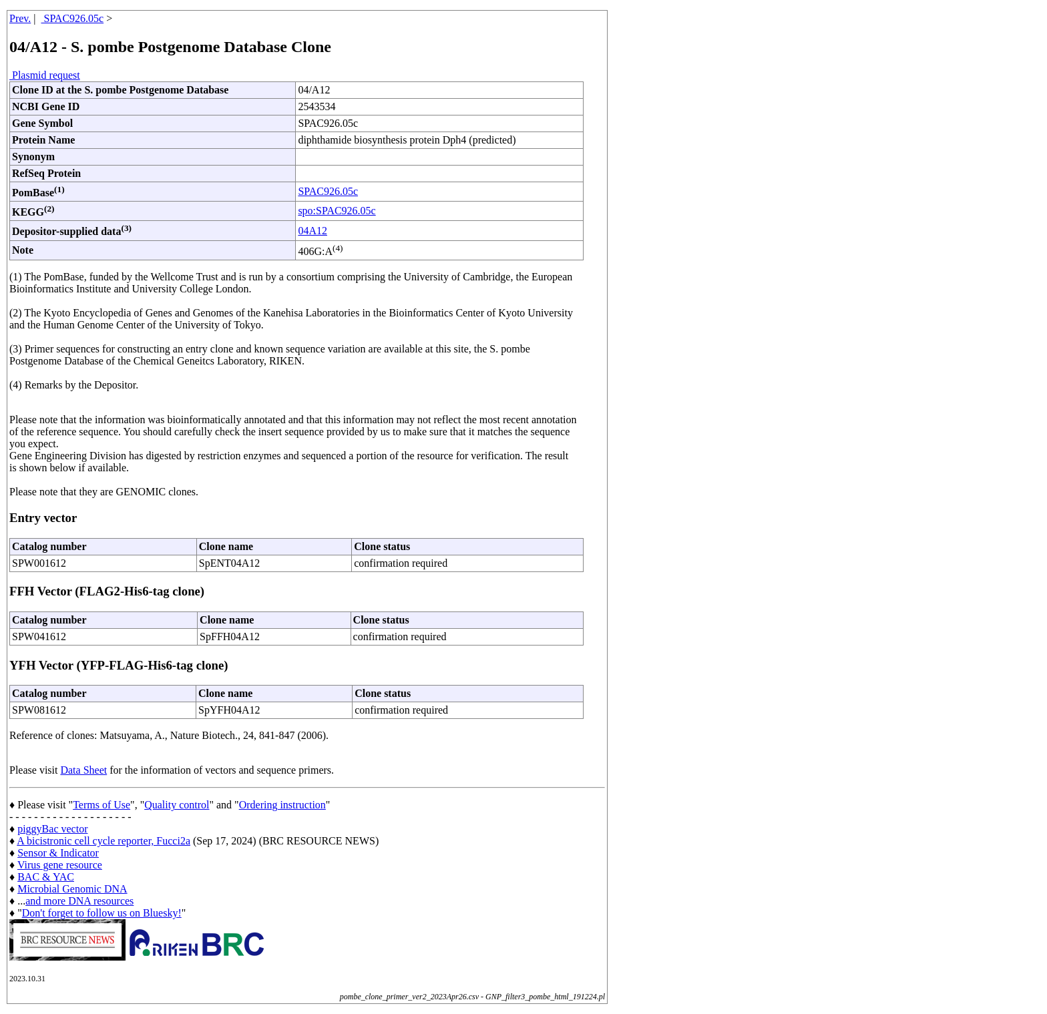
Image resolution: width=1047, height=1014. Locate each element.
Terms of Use (101, 804)
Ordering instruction (282, 804)
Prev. (20, 18)
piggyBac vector (52, 828)
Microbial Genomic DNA (72, 889)
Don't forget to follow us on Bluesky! (102, 913)
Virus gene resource (59, 864)
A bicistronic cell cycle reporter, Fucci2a (103, 840)
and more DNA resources (79, 901)
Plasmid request (44, 75)
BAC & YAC (45, 876)
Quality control (176, 804)
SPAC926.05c (72, 18)
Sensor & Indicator (58, 852)
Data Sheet (83, 770)
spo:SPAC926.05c (336, 210)
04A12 (312, 230)
